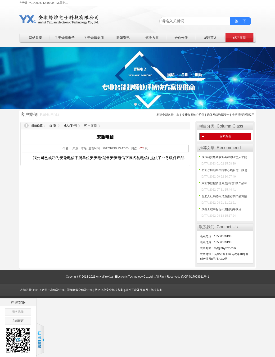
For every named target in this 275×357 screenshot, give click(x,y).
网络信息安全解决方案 (109, 290)
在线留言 (18, 320)
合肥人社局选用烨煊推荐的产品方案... (225, 196)
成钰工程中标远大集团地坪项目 (221, 209)
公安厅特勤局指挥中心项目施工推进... (225, 170)
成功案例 (70, 126)
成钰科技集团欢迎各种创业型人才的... (225, 157)
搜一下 (240, 21)
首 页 (53, 126)
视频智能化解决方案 (80, 290)
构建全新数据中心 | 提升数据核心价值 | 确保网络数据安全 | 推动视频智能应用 (205, 114)
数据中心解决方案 (53, 290)
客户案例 (90, 126)
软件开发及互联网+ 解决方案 (144, 290)
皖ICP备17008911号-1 (195, 276)
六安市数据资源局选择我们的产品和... (225, 183)
